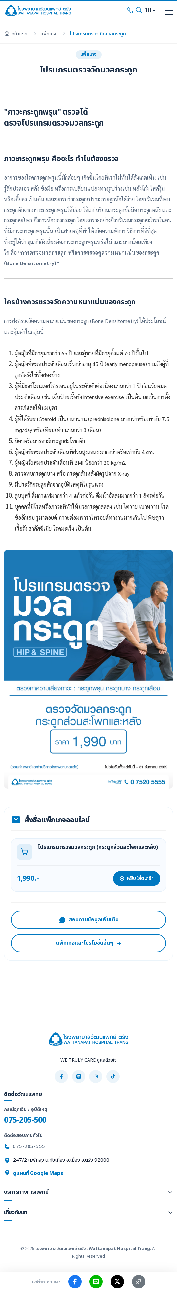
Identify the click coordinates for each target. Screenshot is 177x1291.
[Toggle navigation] (169, 10)
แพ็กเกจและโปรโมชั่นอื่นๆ (88, 943)
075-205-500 (25, 1120)
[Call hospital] (130, 11)
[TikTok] (113, 1076)
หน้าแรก (15, 33)
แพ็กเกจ (48, 33)
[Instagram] (95, 1076)
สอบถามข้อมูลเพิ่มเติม (89, 920)
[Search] (139, 11)
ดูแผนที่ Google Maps (33, 1173)
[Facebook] (61, 1076)
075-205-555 (29, 1146)
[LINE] (78, 1076)
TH (148, 10)
